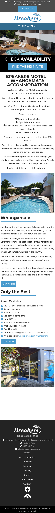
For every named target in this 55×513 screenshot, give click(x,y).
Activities (27, 462)
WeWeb (32, 511)
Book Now (27, 9)
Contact (27, 484)
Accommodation (27, 457)
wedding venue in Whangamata (33, 336)
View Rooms (9, 284)
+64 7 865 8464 (22, 4)
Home (27, 453)
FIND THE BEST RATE (27, 66)
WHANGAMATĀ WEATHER (27, 405)
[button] (52, 42)
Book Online (27, 479)
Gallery (27, 475)
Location (27, 466)
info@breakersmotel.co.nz (29, 449)
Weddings (27, 471)
